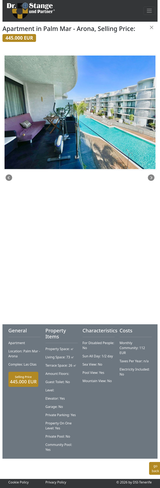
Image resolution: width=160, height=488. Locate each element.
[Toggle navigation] (149, 11)
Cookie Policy (18, 482)
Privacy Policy (56, 482)
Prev (9, 177)
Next (151, 177)
